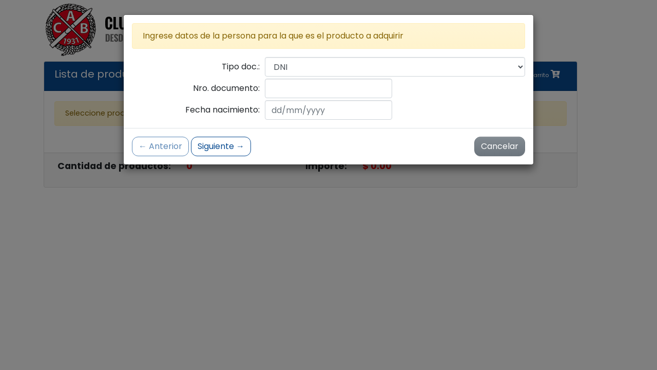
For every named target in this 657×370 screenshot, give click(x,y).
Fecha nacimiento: (222, 110)
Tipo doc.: (241, 66)
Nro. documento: (226, 88)
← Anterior (160, 146)
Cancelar (499, 146)
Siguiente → (221, 146)
